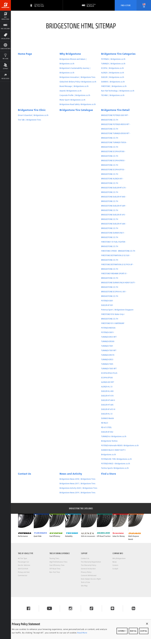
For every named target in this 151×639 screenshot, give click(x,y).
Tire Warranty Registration (91, 562)
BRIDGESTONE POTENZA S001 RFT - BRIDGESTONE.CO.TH (115, 117)
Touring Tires (54, 558)
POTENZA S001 (107, 301)
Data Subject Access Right (91, 579)
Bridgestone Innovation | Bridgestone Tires (77, 77)
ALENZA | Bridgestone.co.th (112, 73)
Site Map (84, 586)
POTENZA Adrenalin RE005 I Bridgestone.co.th (120, 445)
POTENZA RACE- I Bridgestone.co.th (115, 464)
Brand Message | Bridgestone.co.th (74, 86)
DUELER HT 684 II (108, 400)
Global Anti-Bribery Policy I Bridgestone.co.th (78, 82)
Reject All (133, 631)
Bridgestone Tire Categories (118, 53)
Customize (122, 631)
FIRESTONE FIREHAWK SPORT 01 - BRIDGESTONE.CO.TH (114, 275)
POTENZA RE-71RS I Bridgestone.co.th (116, 459)
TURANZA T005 (107, 364)
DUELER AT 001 (107, 305)
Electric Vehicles (24, 565)
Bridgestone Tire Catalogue (76, 110)
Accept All (143, 631)
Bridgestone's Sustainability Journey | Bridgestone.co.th (75, 70)
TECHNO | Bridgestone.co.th (112, 95)
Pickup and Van (24, 572)
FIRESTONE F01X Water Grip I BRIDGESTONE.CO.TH (112, 316)
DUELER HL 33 (106, 414)
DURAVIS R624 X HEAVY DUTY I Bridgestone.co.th (113, 452)
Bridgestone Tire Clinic (32, 110)
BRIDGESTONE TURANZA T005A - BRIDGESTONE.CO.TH (114, 144)
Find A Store (126, 5)
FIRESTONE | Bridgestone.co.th (114, 86)
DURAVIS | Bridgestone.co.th (113, 82)
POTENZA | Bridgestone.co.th (113, 59)
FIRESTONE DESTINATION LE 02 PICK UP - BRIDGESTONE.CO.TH (117, 266)
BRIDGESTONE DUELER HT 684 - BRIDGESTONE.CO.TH (113, 226)
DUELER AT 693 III (108, 409)
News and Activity (71, 473)
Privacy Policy (86, 572)
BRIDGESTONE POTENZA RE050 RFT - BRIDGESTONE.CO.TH (115, 126)
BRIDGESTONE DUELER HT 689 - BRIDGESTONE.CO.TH (113, 208)
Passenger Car (23, 562)
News (114, 562)
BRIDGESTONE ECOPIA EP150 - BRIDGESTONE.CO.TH (113, 172)
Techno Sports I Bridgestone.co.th (115, 468)
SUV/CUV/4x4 (23, 569)
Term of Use (85, 582)
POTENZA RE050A (108, 328)
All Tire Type (22, 558)
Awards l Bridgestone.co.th (70, 91)
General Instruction (88, 569)
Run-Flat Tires (54, 572)
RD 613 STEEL (106, 427)
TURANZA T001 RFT (108, 350)
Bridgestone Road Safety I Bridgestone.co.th (78, 104)
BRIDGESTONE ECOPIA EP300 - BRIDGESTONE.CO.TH (113, 153)
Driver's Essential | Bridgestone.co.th (33, 115)
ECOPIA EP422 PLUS (109, 373)
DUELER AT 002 (107, 432)
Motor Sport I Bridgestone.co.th (72, 100)
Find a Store (108, 473)
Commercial (22, 575)
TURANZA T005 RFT (109, 368)
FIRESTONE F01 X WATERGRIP (112, 323)
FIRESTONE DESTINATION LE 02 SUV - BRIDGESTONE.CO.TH (115, 257)
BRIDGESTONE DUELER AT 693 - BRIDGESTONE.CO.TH (113, 217)
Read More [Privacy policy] (82, 633)
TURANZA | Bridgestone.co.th (113, 64)
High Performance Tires (58, 562)
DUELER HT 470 (107, 396)
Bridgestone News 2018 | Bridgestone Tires (77, 479)
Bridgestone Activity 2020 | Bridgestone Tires (78, 488)
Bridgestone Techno (109, 441)
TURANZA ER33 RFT (109, 337)
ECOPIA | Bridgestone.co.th (112, 68)
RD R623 (104, 423)
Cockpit (115, 569)
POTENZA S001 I (107, 332)
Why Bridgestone (70, 53)
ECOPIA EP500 (107, 378)
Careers (115, 565)
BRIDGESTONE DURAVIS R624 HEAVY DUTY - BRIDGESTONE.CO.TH (118, 285)
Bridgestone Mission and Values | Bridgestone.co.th (73, 61)
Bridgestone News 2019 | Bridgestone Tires (77, 493)
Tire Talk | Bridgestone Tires (29, 120)
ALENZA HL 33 (106, 387)
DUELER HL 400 (107, 391)
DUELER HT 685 (107, 405)
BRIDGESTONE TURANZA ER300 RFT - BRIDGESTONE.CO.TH (115, 135)
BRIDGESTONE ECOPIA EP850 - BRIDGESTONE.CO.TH (113, 162)
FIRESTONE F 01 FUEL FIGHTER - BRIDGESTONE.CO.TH (113, 244)
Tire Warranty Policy (88, 565)
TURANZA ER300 (107, 341)
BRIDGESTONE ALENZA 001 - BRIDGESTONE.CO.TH (112, 181)
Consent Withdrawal (89, 575)
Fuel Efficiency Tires (57, 565)
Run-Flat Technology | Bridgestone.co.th (117, 91)
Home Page (25, 53)
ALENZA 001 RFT (107, 382)
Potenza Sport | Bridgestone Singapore (117, 310)
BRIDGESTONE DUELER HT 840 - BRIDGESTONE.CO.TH (113, 199)
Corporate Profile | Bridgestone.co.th (75, 95)
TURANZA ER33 (107, 359)
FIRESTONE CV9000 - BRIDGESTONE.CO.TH (118, 251)
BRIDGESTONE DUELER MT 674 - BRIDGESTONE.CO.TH (114, 190)
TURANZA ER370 (107, 355)
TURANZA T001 (107, 346)
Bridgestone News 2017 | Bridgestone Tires (77, 483)
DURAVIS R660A (107, 418)
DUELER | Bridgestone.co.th (112, 77)
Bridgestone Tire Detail (115, 110)
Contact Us (24, 473)
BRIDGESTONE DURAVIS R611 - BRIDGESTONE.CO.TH (113, 235)
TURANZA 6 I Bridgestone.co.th (113, 436)
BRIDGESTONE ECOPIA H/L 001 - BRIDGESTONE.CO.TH (114, 294)
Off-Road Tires (54, 569)
